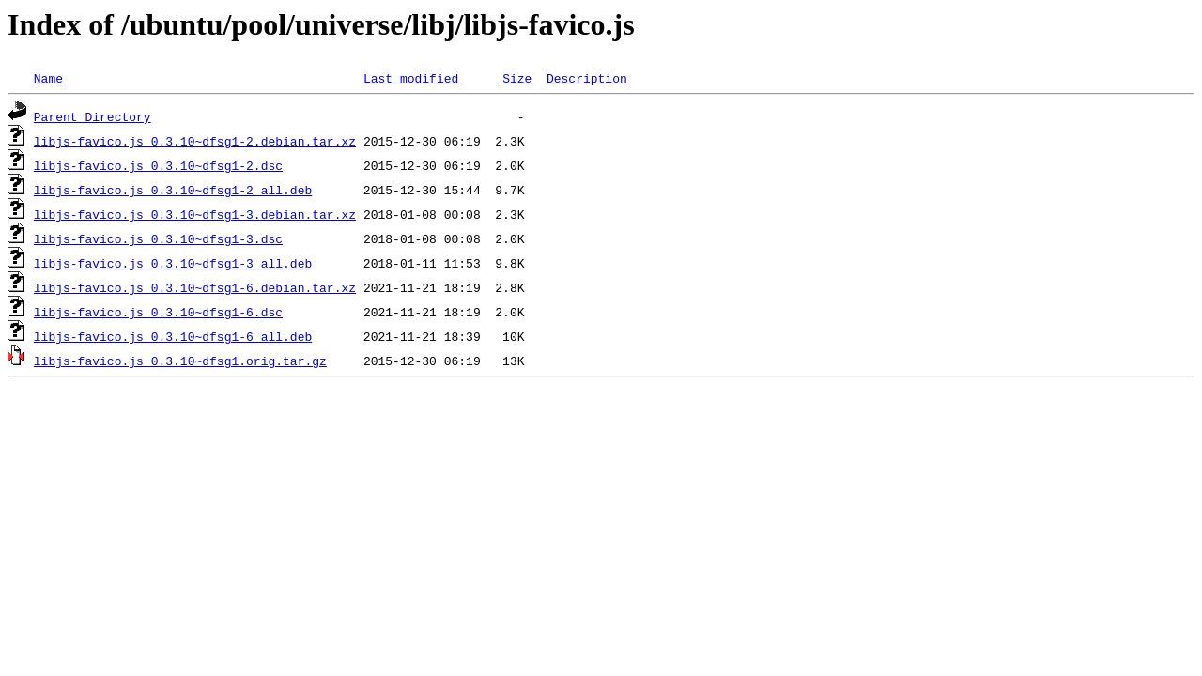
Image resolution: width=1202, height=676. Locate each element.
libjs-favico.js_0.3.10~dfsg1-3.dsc (158, 238)
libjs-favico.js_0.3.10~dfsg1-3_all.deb (173, 262)
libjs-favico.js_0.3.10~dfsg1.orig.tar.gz (180, 360)
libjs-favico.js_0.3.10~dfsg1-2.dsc (158, 165)
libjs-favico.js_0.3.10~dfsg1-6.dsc (158, 311)
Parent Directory (92, 116)
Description (587, 77)
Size (517, 77)
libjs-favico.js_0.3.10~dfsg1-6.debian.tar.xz (195, 287)
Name (48, 77)
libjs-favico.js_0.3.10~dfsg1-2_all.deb (173, 189)
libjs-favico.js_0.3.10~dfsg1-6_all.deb (173, 336)
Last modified (410, 77)
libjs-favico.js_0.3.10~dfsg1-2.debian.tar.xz (195, 140)
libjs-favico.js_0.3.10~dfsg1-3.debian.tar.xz (195, 214)
